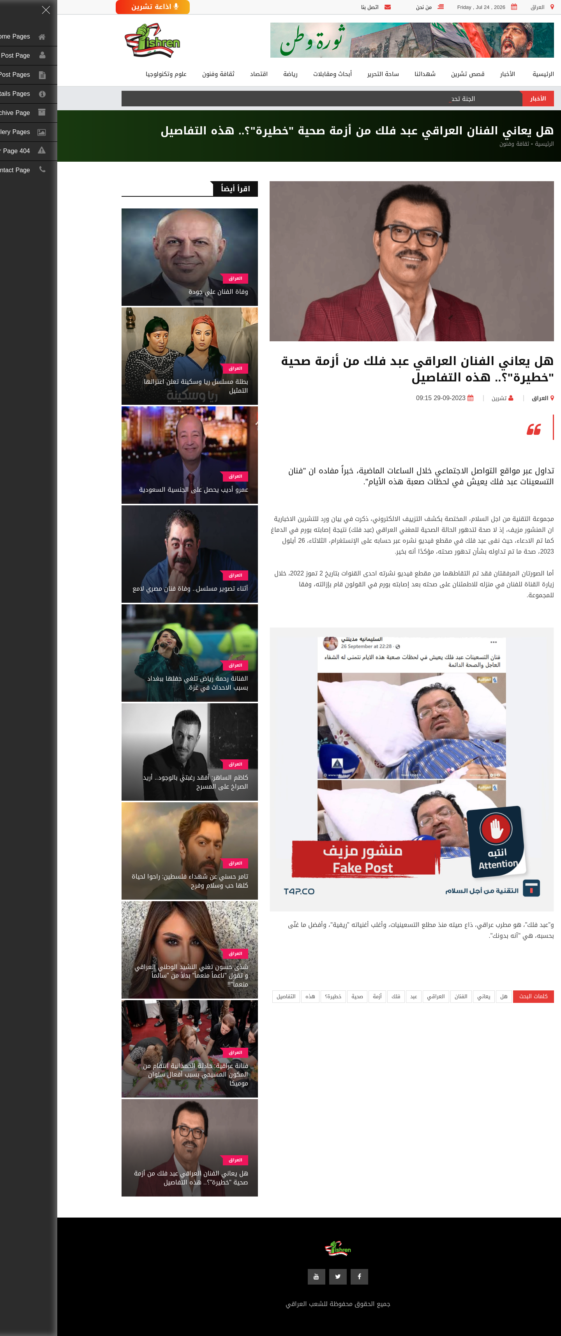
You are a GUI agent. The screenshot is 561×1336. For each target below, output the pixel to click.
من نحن (366, 7)
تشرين (441, 398)
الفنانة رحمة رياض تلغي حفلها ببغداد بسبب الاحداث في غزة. (140, 682)
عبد (356, 996)
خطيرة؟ (276, 996)
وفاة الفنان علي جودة (161, 292)
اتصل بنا (312, 7)
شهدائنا (367, 74)
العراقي (379, 996)
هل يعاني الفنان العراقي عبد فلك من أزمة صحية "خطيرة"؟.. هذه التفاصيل (134, 1177)
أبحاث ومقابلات (275, 74)
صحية (300, 996)
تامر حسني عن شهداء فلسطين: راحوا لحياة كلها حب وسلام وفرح (132, 880)
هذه (253, 996)
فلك (338, 996)
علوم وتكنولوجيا (108, 74)
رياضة (233, 74)
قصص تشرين (410, 74)
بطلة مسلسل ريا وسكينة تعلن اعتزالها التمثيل (138, 386)
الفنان (403, 996)
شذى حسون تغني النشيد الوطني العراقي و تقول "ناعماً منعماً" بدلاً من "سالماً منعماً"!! (134, 975)
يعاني (426, 996)
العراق (483, 398)
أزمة (320, 996)
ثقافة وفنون (161, 74)
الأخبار (450, 74)
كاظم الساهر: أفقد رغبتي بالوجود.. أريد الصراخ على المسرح (138, 781)
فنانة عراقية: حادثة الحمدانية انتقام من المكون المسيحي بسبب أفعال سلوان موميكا (138, 1074)
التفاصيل (228, 996)
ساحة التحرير (326, 74)
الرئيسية (486, 74)
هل (446, 996)
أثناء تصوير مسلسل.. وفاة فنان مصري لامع (133, 588)
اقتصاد (201, 74)
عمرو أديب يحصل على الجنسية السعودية (136, 490)
